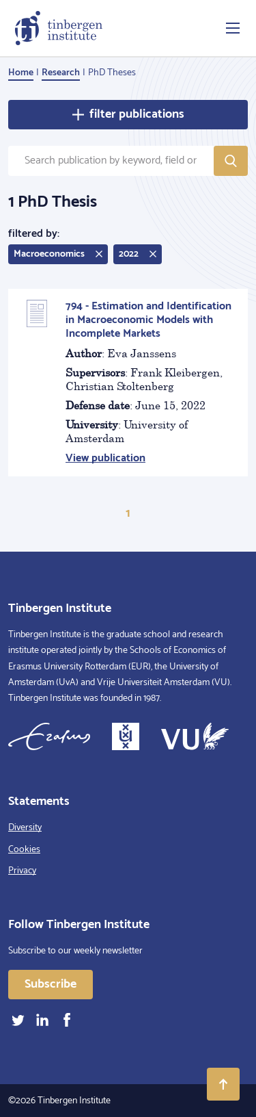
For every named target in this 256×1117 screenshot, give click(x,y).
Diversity (25, 828)
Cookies (24, 850)
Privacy (22, 871)
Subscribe (50, 984)
